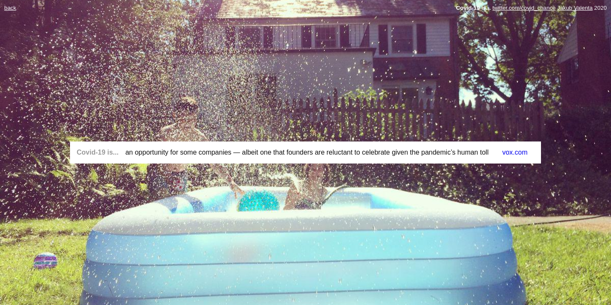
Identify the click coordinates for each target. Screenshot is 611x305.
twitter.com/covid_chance (524, 8)
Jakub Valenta (574, 8)
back (10, 8)
